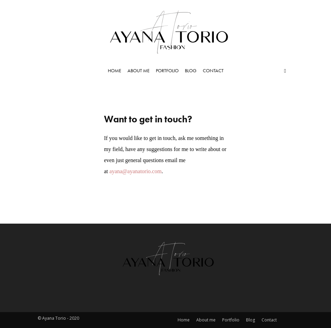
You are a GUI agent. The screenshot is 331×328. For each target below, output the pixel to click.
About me (138, 70)
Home (114, 70)
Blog (191, 70)
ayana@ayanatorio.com (136, 171)
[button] (285, 70)
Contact (213, 70)
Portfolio (167, 70)
